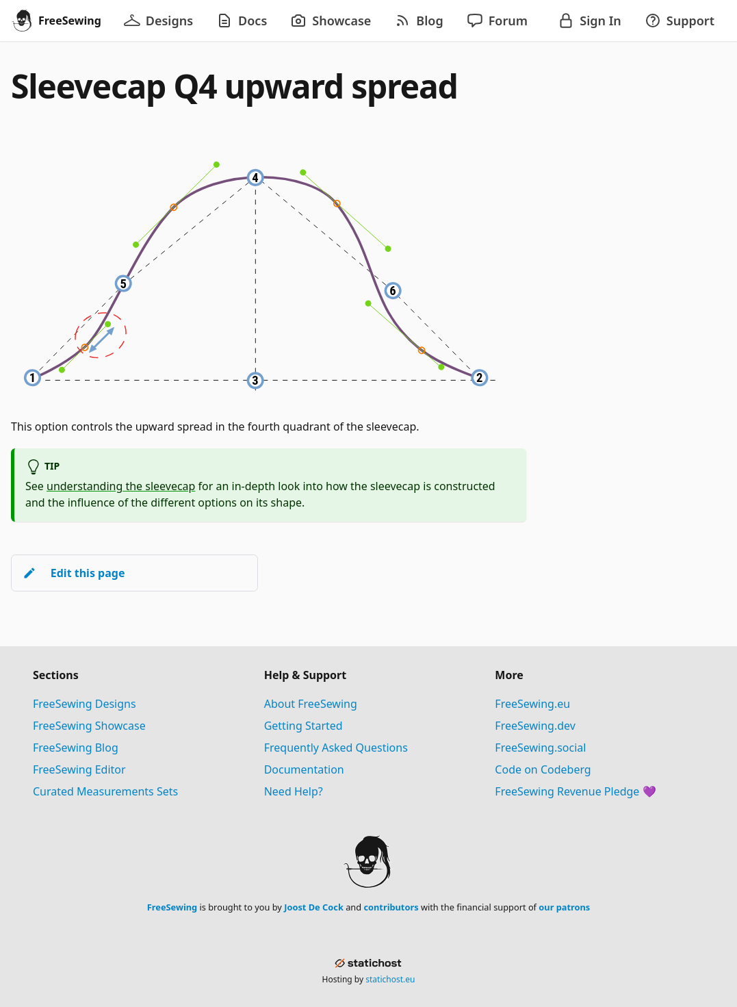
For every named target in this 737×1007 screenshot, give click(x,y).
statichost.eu (390, 979)
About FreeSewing (310, 703)
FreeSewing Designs (84, 703)
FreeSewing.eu (532, 703)
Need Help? (293, 791)
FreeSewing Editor (79, 769)
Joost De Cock (314, 907)
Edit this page (74, 573)
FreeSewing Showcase (89, 725)
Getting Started (303, 725)
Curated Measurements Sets (105, 791)
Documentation (304, 769)
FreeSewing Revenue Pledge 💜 (575, 791)
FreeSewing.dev (535, 725)
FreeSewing (172, 907)
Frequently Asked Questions (336, 747)
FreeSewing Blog (75, 747)
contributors (390, 907)
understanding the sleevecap (121, 486)
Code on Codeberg (543, 769)
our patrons (564, 907)
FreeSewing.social (540, 747)
